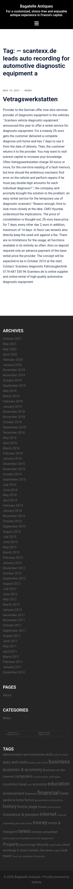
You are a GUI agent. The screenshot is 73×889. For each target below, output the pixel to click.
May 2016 (10, 438)
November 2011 (14, 620)
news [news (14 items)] (24, 831)
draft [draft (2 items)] (29, 784)
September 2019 (14, 385)
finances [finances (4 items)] (30, 794)
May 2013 (10, 547)
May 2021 (10, 344)
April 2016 (10, 443)
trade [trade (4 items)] (63, 850)
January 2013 (12, 563)
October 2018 (12, 422)
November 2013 (14, 516)
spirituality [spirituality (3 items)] (55, 844)
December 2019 (14, 370)
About (7, 695)
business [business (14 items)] (59, 762)
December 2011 (14, 615)
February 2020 (13, 359)
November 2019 (14, 375)
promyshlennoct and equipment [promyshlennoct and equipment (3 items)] (34, 838)
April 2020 (10, 354)
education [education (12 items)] (58, 784)
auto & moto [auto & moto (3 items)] (61, 754)
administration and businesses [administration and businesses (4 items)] (24, 754)
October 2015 (12, 474)
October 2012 (12, 573)
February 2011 (13, 662)
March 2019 (11, 396)
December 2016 (14, 432)
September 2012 (14, 578)
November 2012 (14, 568)
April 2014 (10, 500)
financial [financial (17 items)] (48, 793)
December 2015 (14, 464)
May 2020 (10, 349)
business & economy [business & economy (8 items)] (22, 769)
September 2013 (14, 526)
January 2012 (12, 610)
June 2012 (10, 594)
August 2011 (11, 636)
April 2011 (10, 651)
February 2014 (13, 505)
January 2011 (12, 667)
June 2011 (10, 641)
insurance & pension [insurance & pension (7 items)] (21, 814)
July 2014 (9, 485)
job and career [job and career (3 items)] (23, 823)
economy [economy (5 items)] (40, 784)
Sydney (36, 882)
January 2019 (12, 406)
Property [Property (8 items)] (11, 844)
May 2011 (10, 646)
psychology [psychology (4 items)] (27, 845)
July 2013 (9, 537)
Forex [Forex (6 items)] (64, 793)
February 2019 (13, 401)
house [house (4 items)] (42, 807)
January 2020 (12, 365)
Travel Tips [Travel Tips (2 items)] (17, 856)
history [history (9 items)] (10, 806)
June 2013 (10, 542)
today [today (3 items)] (56, 850)
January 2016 (12, 458)
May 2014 (10, 495)
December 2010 (14, 672)
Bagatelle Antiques (36, 6)
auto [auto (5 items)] (49, 754)
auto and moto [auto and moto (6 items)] (15, 762)
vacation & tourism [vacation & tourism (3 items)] (34, 856)
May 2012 (10, 599)
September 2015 (14, 479)
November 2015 (14, 469)
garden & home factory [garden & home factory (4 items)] (18, 800)
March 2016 (11, 448)
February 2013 (13, 558)
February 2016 (13, 453)
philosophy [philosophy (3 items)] (9, 838)
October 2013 (12, 521)
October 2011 (12, 625)
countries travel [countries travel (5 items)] (15, 784)
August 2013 (11, 532)
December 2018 (14, 411)
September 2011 (14, 630)
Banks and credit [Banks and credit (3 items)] (38, 762)
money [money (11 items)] (40, 822)
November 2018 (14, 417)
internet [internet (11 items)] (48, 814)
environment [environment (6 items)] (13, 793)
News (28, 90)
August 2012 (11, 583)
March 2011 (11, 657)
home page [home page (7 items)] (27, 806)
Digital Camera (44, 734)
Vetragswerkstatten (30, 99)
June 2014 (10, 490)
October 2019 (12, 380)
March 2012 (11, 604)
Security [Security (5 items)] (42, 844)
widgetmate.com (12, 734)
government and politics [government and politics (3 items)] (49, 800)
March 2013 (11, 552)
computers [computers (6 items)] (23, 776)
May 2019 (10, 391)
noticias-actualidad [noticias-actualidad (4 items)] (44, 832)
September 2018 (14, 427)
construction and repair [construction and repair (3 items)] (46, 776)
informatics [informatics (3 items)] (54, 807)
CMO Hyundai (53, 209)
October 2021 (12, 339)
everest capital (13, 157)
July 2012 (9, 589)
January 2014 (12, 511)
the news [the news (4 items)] (46, 850)
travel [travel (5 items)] (7, 856)
